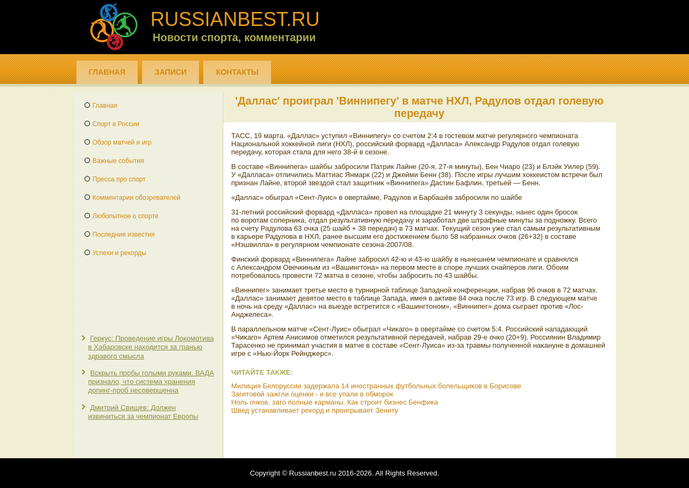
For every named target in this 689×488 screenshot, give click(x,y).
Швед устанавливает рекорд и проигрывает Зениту (314, 410)
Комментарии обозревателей (137, 197)
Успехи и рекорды (119, 253)
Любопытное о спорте (126, 216)
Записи (170, 72)
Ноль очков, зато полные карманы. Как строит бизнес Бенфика (334, 402)
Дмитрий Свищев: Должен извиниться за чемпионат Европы (143, 412)
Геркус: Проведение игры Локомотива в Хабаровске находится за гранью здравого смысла (151, 347)
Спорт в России (116, 124)
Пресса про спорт (119, 179)
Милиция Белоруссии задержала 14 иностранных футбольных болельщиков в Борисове (376, 386)
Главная (107, 72)
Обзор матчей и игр (122, 142)
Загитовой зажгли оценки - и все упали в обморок (312, 394)
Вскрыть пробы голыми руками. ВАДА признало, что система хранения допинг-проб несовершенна (151, 382)
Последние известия (124, 234)
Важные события (118, 161)
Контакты (237, 72)
